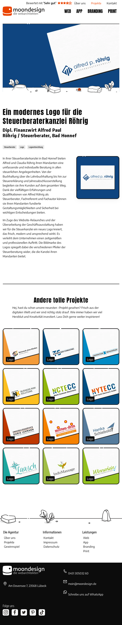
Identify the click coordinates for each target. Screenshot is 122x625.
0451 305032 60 (78, 573)
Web (86, 538)
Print (86, 551)
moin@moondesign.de (82, 584)
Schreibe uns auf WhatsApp (85, 594)
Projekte (9, 542)
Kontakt (49, 538)
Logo (10, 359)
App (85, 542)
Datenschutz (51, 546)
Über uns (10, 538)
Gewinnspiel (12, 546)
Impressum (50, 542)
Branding (89, 546)
